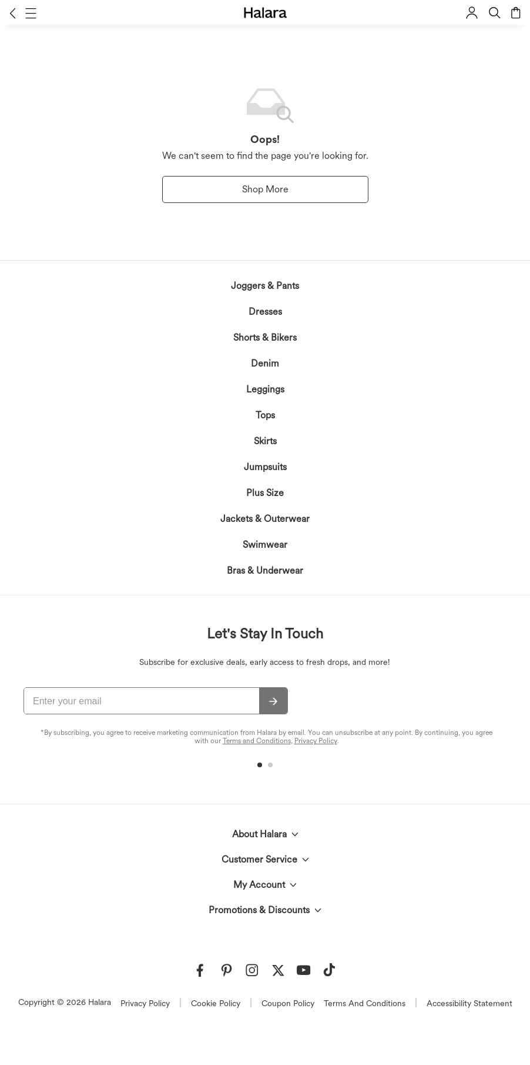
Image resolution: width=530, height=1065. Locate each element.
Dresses (265, 311)
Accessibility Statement (469, 1003)
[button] (12, 13)
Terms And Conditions (364, 1003)
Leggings (265, 389)
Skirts (265, 441)
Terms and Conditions (257, 741)
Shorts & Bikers (265, 337)
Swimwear (265, 544)
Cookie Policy (215, 1003)
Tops (265, 415)
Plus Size (265, 492)
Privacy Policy (315, 741)
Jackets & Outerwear (265, 518)
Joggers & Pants (265, 285)
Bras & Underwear (265, 570)
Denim (265, 363)
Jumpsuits (265, 466)
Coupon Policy (287, 1003)
